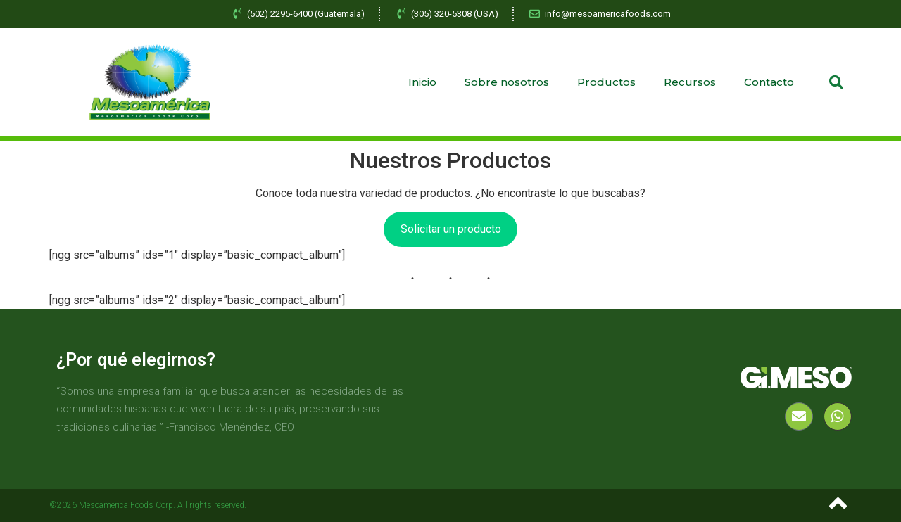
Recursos (690, 82)
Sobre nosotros (507, 82)
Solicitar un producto (451, 229)
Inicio (422, 82)
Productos (606, 82)
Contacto (769, 82)
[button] (836, 82)
